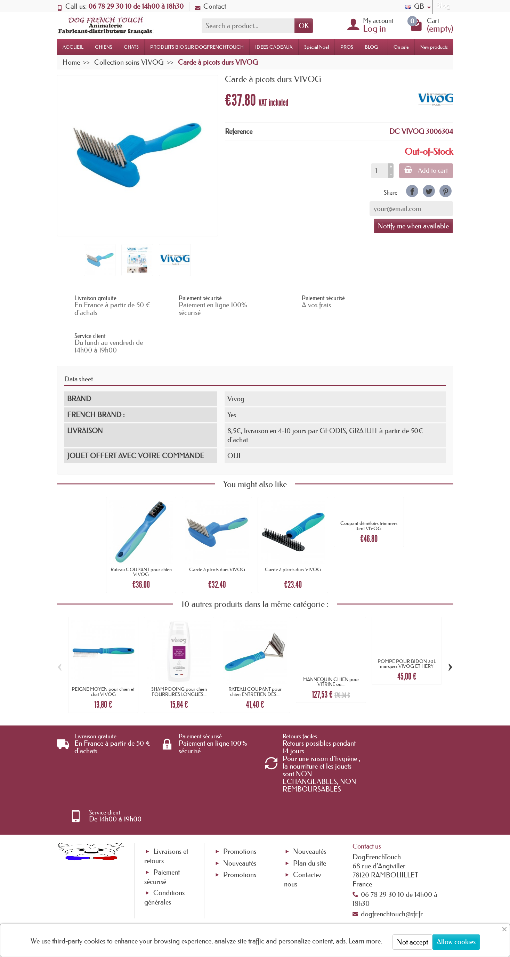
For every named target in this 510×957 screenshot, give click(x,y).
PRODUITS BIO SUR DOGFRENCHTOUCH (197, 47)
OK (304, 26)
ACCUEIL (73, 47)
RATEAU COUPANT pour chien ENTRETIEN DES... (255, 654)
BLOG (371, 47)
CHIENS (103, 47)
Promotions (239, 784)
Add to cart (425, 170)
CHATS (131, 47)
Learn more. (365, 941)
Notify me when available (413, 226)
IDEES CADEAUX (274, 47)
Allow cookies (456, 942)
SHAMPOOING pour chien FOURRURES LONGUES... (179, 654)
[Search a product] (248, 25)
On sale (401, 47)
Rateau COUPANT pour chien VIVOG (141, 534)
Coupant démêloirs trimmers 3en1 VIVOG (368, 488)
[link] (412, 191)
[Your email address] (234, 900)
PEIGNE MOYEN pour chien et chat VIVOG (103, 654)
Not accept (412, 942)
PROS (346, 47)
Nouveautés (239, 796)
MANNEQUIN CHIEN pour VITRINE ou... (331, 644)
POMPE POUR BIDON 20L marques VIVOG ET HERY (407, 626)
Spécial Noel (316, 47)
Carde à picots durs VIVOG (217, 532)
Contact (210, 6)
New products (434, 47)
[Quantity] (378, 170)
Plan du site (309, 796)
